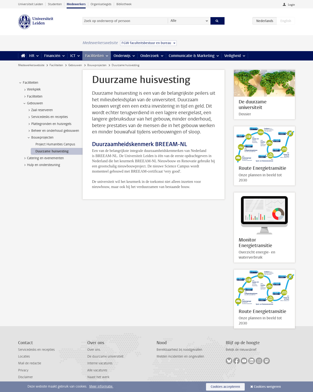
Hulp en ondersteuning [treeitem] (41, 165)
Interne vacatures (99, 363)
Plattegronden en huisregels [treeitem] (49, 124)
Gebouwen (75, 65)
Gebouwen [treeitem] (33, 103)
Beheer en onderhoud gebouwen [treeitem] (53, 130)
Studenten (55, 4)
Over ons (93, 349)
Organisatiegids (101, 4)
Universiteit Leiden (30, 4)
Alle (173, 21)
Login (291, 5)
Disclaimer (25, 377)
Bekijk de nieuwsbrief (241, 349)
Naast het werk (98, 377)
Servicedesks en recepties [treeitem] (47, 117)
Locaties (24, 356)
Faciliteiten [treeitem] (28, 82)
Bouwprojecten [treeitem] (40, 137)
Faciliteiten (94, 55)
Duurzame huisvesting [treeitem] (52, 151)
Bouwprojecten (97, 65)
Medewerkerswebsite (31, 65)
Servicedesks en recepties (36, 349)
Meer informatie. (101, 386)
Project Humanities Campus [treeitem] (55, 144)
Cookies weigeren (267, 386)
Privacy (23, 370)
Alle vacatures (97, 370)
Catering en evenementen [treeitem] (43, 158)
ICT (72, 55)
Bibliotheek (124, 4)
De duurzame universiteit (105, 356)
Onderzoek (149, 55)
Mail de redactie (29, 363)
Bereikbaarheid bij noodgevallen (179, 349)
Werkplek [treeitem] (32, 89)
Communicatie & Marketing (191, 55)
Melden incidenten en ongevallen (180, 356)
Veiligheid (232, 55)
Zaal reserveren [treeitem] (40, 110)
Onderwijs (122, 55)
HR (31, 55)
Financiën (52, 55)
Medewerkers (76, 4)
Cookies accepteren (225, 386)
